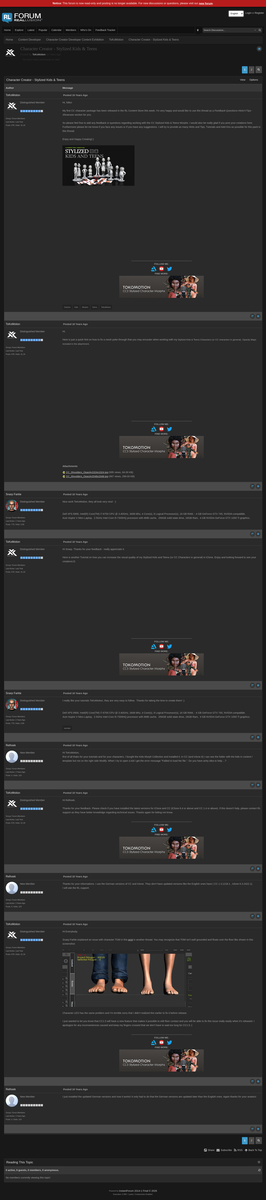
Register (259, 13)
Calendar (56, 30)
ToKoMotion (116, 39)
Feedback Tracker (105, 30)
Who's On (85, 30)
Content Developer (29, 39)
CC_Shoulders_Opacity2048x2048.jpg (87, 476)
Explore (19, 30)
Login (248, 13)
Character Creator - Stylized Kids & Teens (154, 39)
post (130, 939)
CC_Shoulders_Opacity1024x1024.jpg (87, 472)
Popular (43, 30)
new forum (206, 3)
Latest (31, 30)
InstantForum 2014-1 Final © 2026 (138, 1190)
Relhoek (11, 745)
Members (71, 30)
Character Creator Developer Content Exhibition (75, 39)
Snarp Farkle (13, 494)
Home (7, 30)
